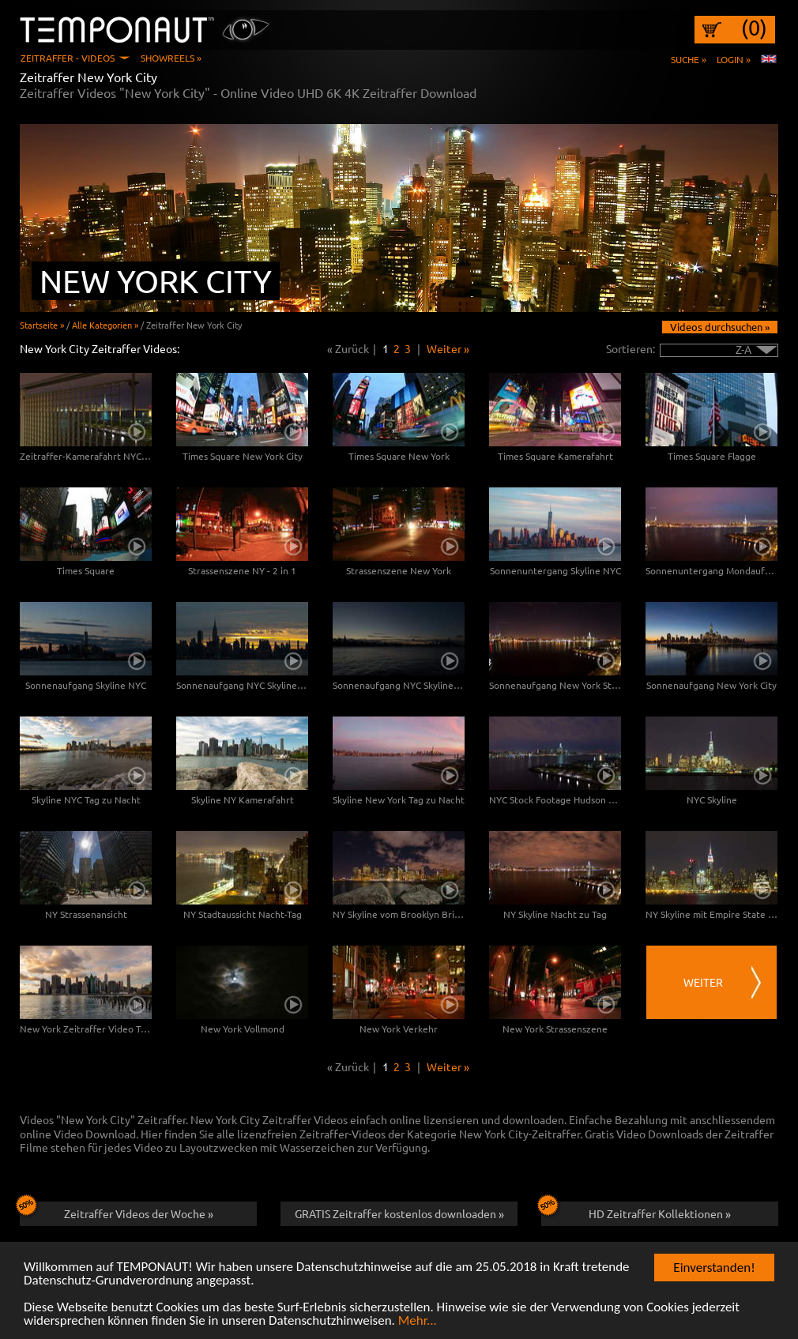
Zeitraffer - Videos (68, 57)
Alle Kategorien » (105, 324)
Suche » (688, 59)
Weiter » (448, 348)
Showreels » (171, 57)
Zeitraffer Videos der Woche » (116, 1211)
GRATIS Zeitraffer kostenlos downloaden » (399, 1213)
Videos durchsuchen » (720, 326)
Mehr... (417, 1329)
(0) (754, 27)
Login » (734, 59)
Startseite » (42, 324)
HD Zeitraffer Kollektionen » (636, 1211)
